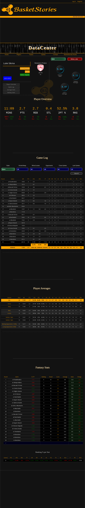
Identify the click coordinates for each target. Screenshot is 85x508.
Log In (74, 1)
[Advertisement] (32, 30)
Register (79, 1)
